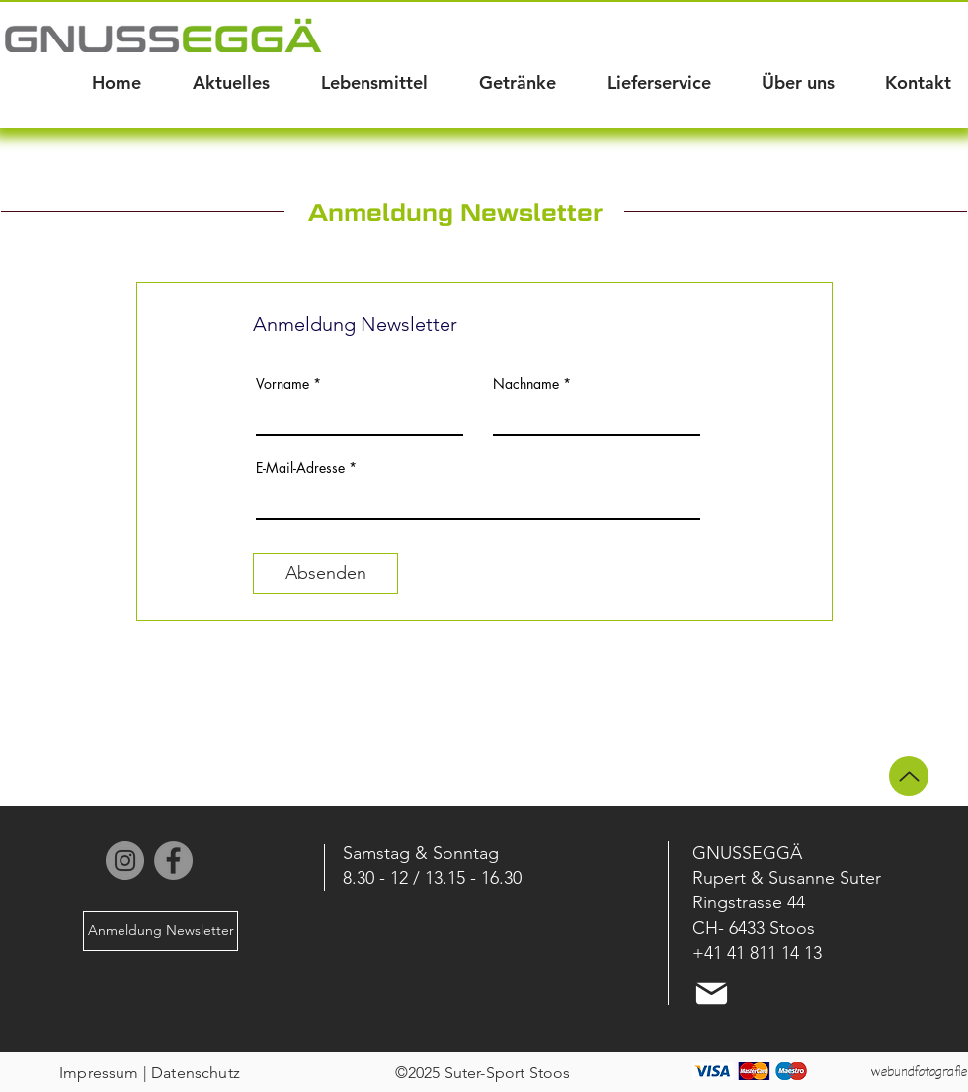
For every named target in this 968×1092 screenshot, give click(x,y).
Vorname (282, 384)
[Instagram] (125, 860)
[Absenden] (325, 573)
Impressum (98, 1072)
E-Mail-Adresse (300, 468)
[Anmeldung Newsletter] (160, 931)
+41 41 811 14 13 (757, 953)
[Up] (908, 776)
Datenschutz (195, 1072)
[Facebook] (173, 860)
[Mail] (711, 993)
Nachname (526, 384)
